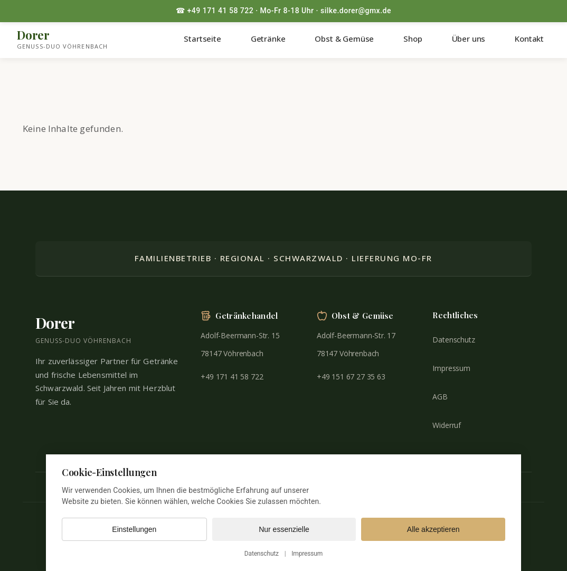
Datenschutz (453, 340)
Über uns (469, 38)
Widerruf (446, 425)
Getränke (268, 38)
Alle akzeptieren (433, 529)
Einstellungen (134, 529)
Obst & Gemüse (344, 38)
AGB (440, 397)
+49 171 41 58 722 (232, 377)
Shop (412, 38)
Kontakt (529, 38)
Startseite (202, 38)
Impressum (451, 368)
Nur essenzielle (284, 529)
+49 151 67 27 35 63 (351, 377)
